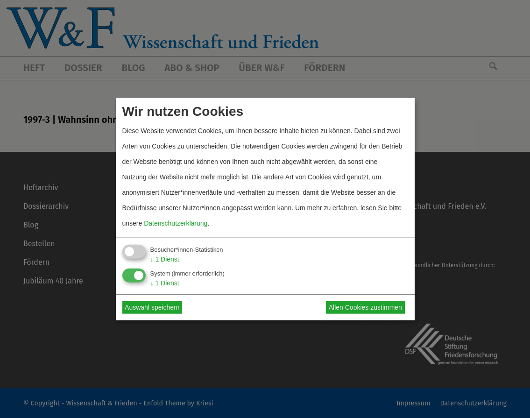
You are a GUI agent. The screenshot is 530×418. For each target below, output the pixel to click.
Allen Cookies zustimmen (365, 307)
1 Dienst (164, 259)
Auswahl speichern (152, 307)
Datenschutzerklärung (175, 223)
